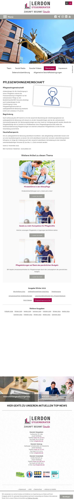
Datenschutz (38, 489)
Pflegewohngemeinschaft (43, 300)
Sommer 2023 (56, 314)
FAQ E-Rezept (27, 300)
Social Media (20, 68)
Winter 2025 (18, 311)
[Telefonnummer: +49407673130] (39, 449)
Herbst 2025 (27, 311)
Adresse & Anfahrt (50, 489)
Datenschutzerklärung (21, 72)
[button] (37, 16)
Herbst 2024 (65, 311)
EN (70, 3)
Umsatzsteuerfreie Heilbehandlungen (20, 295)
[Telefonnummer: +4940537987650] (39, 461)
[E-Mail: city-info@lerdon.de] (39, 464)
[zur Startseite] (37, 7)
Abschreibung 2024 (19, 291)
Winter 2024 (57, 311)
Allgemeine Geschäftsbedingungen (48, 72)
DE (67, 3)
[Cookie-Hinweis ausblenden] (66, 497)
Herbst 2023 (46, 314)
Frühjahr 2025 (47, 311)
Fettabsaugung (56, 291)
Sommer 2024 (18, 314)
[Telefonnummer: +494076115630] (39, 437)
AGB (30, 489)
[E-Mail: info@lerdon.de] (38, 441)
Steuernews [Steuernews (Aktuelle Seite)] (49, 68)
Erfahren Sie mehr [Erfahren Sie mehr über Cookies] (33, 498)
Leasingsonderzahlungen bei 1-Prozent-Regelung (50, 295)
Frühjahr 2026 (9, 311)
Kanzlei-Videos (35, 68)
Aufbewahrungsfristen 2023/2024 (38, 291)
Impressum (62, 68)
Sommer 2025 (37, 311)
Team (9, 68)
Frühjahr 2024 (28, 314)
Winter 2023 (37, 314)
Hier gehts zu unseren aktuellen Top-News (37, 405)
